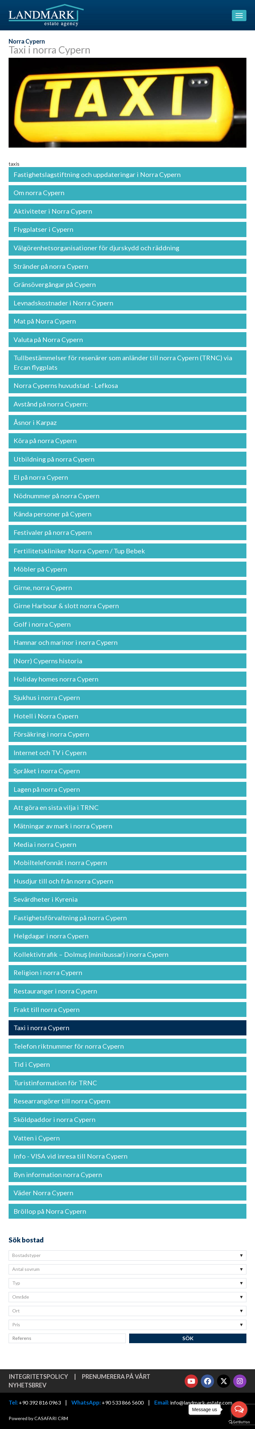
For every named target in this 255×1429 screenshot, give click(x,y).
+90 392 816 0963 (40, 1402)
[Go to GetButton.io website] (239, 1422)
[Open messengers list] (239, 1409)
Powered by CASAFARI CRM (38, 1418)
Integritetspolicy (38, 1376)
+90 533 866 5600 (123, 1402)
